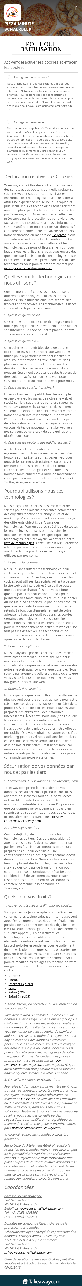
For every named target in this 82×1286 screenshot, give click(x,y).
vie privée (59, 235)
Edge (12, 988)
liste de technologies (19, 543)
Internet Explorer (21, 984)
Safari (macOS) (19, 996)
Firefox (13, 980)
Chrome (14, 976)
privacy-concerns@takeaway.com (28, 268)
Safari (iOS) (17, 992)
